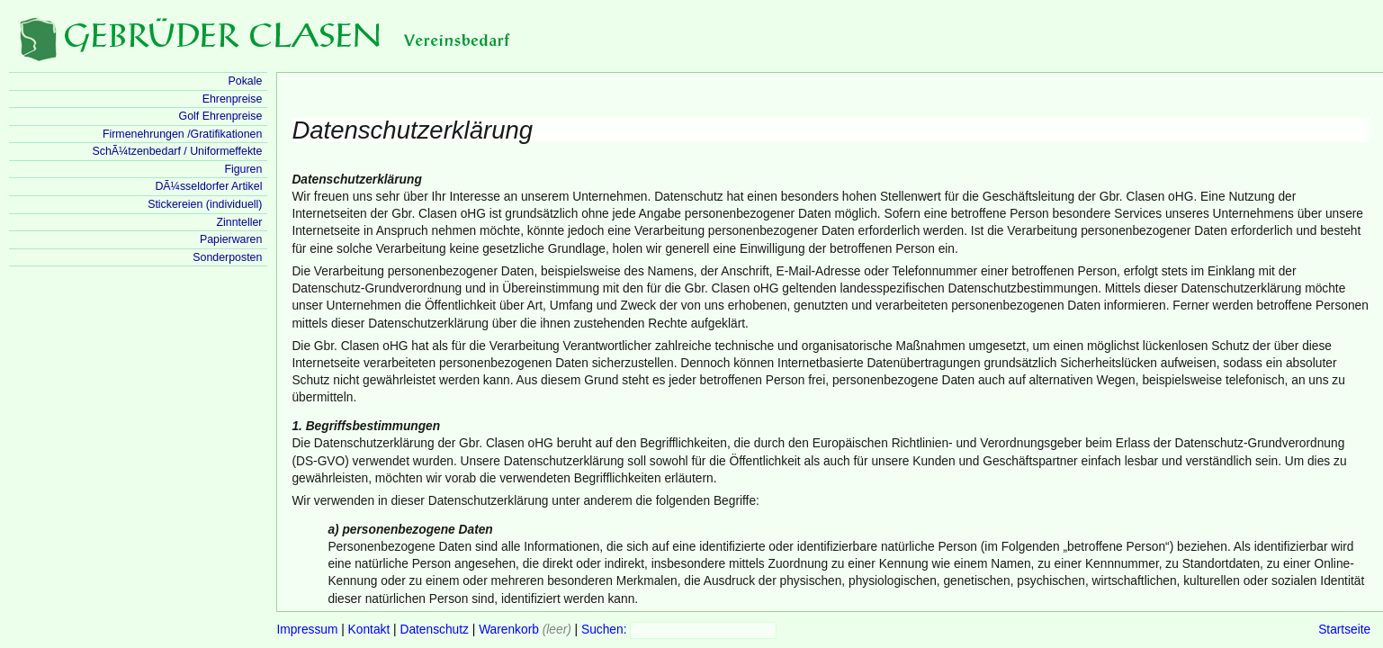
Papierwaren (231, 239)
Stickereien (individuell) (205, 204)
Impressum (306, 629)
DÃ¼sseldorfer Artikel (208, 186)
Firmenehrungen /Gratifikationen (182, 134)
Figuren (243, 169)
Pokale (246, 81)
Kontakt (369, 629)
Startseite (1344, 629)
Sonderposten (227, 257)
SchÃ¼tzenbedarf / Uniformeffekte (177, 151)
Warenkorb (509, 629)
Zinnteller (239, 222)
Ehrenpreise (232, 99)
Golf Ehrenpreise (221, 116)
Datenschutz (434, 629)
